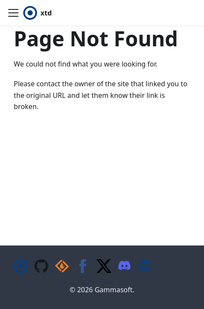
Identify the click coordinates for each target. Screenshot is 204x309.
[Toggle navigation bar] (13, 12)
